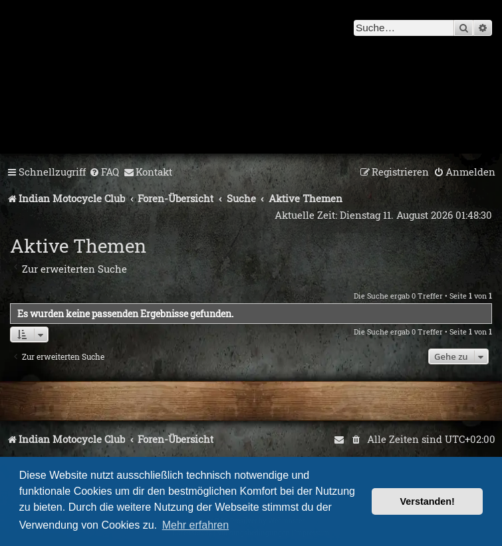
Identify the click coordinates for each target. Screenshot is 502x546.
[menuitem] (104, 172)
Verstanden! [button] (427, 501)
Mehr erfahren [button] (195, 525)
